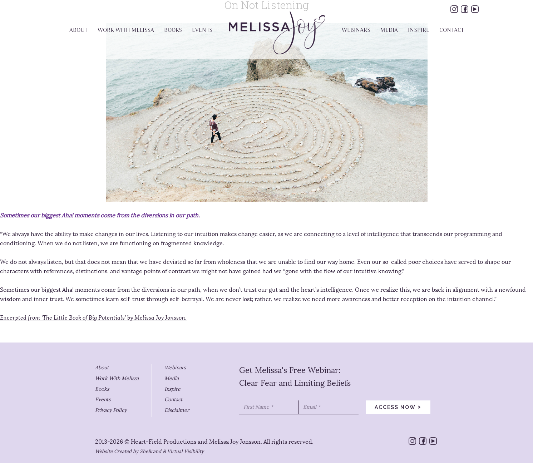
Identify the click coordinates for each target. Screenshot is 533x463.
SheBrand (150, 451)
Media (171, 378)
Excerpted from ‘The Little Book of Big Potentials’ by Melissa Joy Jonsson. (93, 317)
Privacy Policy (111, 410)
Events (102, 399)
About (102, 368)
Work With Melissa (117, 378)
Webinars (175, 368)
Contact (173, 399)
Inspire (172, 389)
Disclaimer (176, 410)
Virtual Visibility (185, 451)
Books (102, 389)
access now (398, 406)
